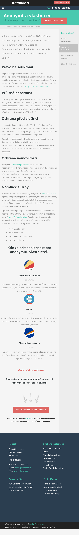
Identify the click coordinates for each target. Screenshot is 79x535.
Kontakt (13, 443)
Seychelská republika (52, 448)
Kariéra (36, 526)
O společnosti (24, 526)
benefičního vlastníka (18, 217)
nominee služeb (49, 193)
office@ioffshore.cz (23, 467)
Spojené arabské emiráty (53, 467)
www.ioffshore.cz (21, 470)
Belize (45, 451)
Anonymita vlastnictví (65, 48)
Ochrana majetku (51, 489)
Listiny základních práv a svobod (37, 86)
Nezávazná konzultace (60, 3)
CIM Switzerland (16, 489)
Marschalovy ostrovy (52, 454)
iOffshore (8, 27)
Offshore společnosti (53, 443)
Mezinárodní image (68, 64)
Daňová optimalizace (66, 39)
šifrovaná (29, 418)
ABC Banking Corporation (20, 483)
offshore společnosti (20, 164)
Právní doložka (48, 526)
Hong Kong (48, 464)
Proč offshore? (19, 27)
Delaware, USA (49, 457)
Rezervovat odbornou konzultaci (31, 409)
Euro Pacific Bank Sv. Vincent (21, 486)
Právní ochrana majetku (67, 56)
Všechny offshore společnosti (31, 370)
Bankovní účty (16, 478)
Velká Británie (49, 461)
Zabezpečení (10, 526)
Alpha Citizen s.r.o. (37, 523)
